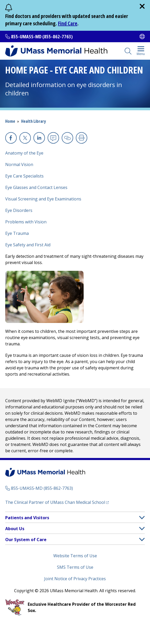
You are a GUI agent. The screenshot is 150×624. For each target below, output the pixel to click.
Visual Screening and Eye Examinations (43, 199)
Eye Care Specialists (24, 176)
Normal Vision (19, 164)
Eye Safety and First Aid (27, 245)
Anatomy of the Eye (24, 153)
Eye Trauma (17, 233)
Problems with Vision (26, 222)
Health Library (33, 121)
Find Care (67, 23)
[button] (142, 517)
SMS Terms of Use (75, 567)
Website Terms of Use (75, 556)
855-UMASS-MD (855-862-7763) (42, 36)
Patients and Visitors (27, 518)
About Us (14, 528)
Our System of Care (26, 539)
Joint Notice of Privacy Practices (75, 579)
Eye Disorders (18, 210)
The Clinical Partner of (57, 502)
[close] (142, 6)
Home (10, 121)
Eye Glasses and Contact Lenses (36, 187)
